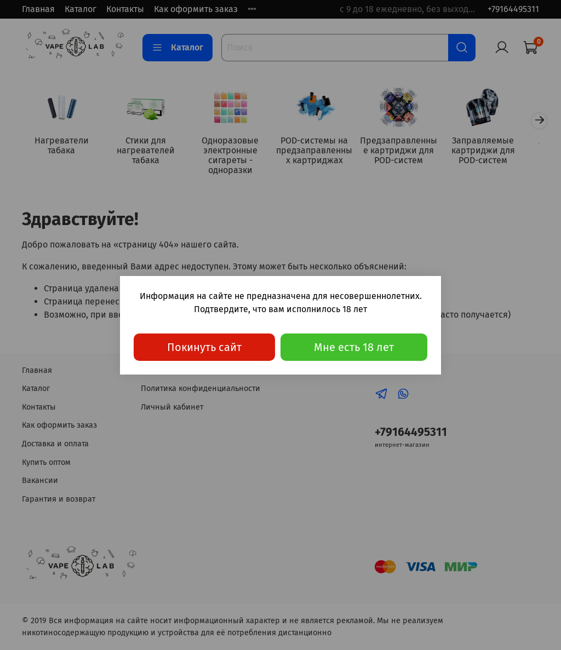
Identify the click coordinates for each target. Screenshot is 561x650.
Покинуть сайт (204, 347)
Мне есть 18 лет (354, 347)
